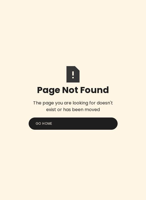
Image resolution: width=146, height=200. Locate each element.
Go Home (44, 123)
